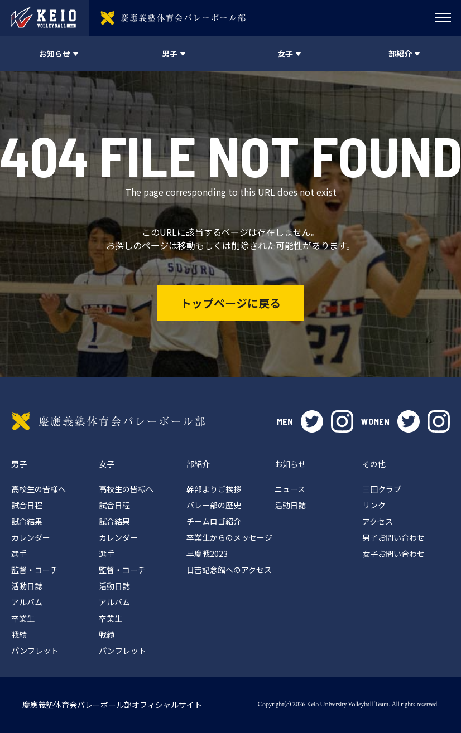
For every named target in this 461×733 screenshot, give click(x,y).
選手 (19, 553)
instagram (342, 421)
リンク (374, 505)
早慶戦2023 (207, 553)
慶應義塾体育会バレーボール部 (108, 421)
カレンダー (30, 537)
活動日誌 (26, 585)
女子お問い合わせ (393, 553)
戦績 (19, 634)
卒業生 (23, 618)
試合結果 (26, 521)
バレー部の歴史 (213, 505)
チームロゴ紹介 (213, 521)
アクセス (377, 521)
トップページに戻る (230, 303)
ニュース (290, 488)
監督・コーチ (34, 569)
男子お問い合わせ (393, 537)
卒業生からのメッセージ (229, 537)
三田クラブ (381, 488)
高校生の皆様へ (38, 488)
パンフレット (35, 650)
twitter (312, 421)
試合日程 (26, 505)
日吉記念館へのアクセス (229, 569)
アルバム (26, 602)
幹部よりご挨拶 (213, 488)
